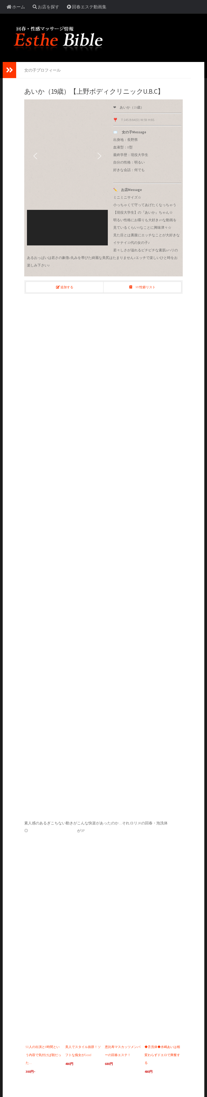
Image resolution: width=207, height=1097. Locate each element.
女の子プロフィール (43, 70)
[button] (35, 155)
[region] (67, 173)
